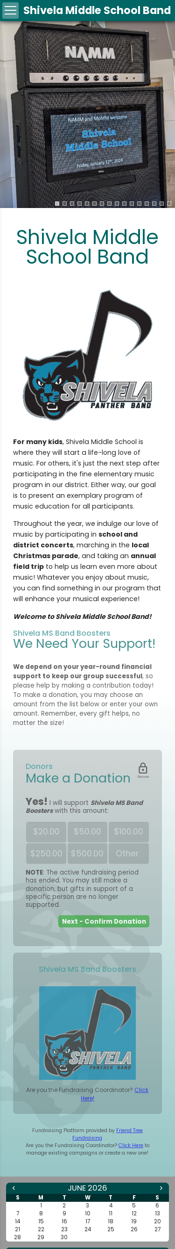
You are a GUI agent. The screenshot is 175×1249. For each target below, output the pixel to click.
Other (129, 854)
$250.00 (46, 853)
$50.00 (87, 831)
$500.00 (87, 853)
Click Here (131, 1145)
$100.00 (128, 831)
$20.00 (46, 831)
